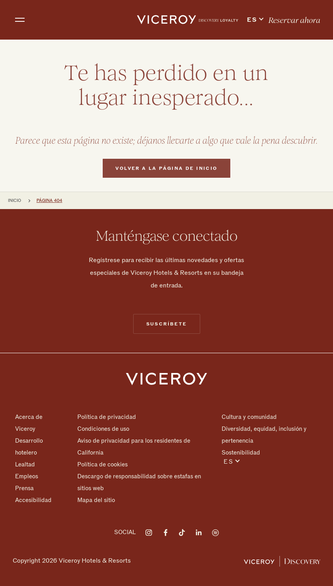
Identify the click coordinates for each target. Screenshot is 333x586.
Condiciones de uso (103, 429)
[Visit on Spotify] (215, 532)
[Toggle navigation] (20, 19)
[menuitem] (218, 20)
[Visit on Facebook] (165, 532)
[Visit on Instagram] (148, 532)
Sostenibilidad (241, 452)
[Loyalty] (218, 19)
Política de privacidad (106, 417)
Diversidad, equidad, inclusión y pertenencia (264, 435)
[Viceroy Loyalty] (282, 560)
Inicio (14, 201)
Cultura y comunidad (249, 417)
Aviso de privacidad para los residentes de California (133, 447)
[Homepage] (166, 378)
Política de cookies (102, 464)
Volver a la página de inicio (166, 183)
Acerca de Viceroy (28, 423)
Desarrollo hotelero (29, 447)
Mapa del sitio (96, 500)
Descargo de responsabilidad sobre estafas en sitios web (139, 482)
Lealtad (25, 464)
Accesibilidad (33, 500)
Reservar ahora (294, 20)
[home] (166, 20)
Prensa (24, 488)
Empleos (26, 476)
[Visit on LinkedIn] (198, 532)
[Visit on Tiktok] (182, 532)
